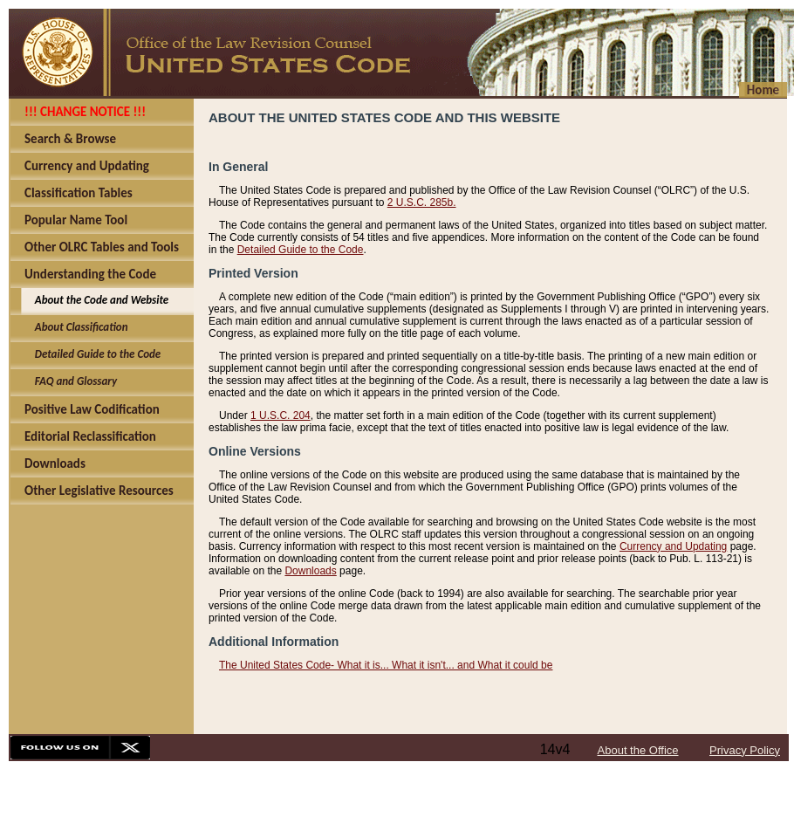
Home (763, 90)
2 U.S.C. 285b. (421, 202)
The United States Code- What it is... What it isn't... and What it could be (385, 665)
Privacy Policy (744, 750)
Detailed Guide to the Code (300, 250)
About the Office (638, 750)
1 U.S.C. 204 (280, 415)
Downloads (310, 571)
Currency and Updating (673, 546)
